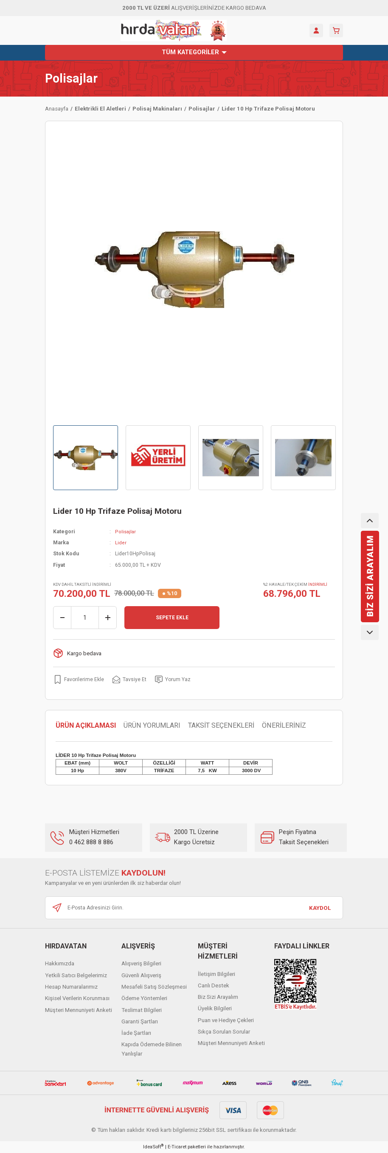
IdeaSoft (153, 1147)
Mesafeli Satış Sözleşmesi (154, 987)
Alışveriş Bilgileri (141, 964)
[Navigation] (194, 52)
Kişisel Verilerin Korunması (77, 998)
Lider (121, 543)
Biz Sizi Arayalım (218, 997)
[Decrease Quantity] (62, 618)
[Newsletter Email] (194, 908)
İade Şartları (136, 1033)
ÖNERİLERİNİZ (284, 726)
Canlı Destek (213, 985)
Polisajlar (71, 79)
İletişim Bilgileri (216, 974)
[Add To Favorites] (79, 679)
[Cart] (336, 30)
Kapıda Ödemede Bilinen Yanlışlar (151, 1049)
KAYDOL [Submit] (320, 908)
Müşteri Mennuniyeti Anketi (78, 1010)
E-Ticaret (177, 1147)
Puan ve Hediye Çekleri (226, 1020)
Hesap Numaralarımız (71, 987)
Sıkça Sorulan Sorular (224, 1032)
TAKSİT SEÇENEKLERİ (221, 726)
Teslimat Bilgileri (141, 1010)
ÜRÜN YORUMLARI (152, 726)
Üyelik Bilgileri (215, 1009)
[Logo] (174, 30)
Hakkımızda (59, 964)
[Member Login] (316, 30)
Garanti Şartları (139, 1021)
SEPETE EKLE (172, 618)
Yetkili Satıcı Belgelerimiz (76, 975)
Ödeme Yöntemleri (144, 998)
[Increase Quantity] (107, 618)
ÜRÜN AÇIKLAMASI (86, 726)
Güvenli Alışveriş (141, 975)
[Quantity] (84, 618)
